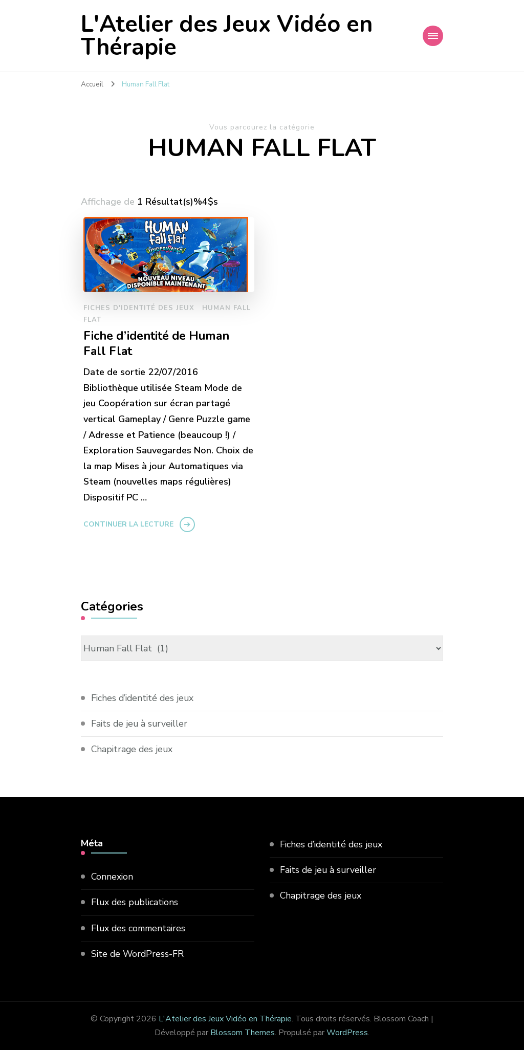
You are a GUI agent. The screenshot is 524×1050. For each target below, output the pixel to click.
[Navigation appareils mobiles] (433, 36)
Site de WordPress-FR (138, 954)
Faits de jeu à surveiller (140, 723)
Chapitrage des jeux (133, 749)
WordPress (347, 1032)
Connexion (112, 876)
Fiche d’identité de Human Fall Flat (158, 344)
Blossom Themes (242, 1032)
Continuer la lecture (128, 524)
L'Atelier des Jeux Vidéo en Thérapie (227, 36)
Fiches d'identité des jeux (138, 308)
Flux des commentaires (140, 928)
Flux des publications (136, 902)
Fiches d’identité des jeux (144, 698)
